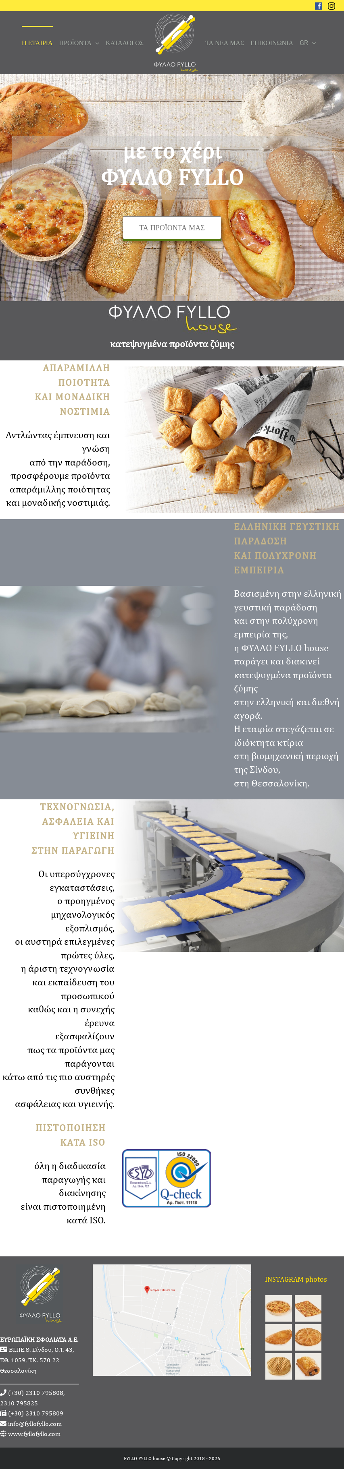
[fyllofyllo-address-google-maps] (171, 1270)
